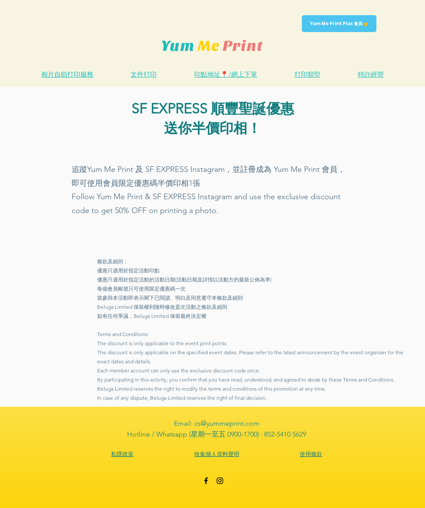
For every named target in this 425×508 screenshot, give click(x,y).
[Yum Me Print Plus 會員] (339, 23)
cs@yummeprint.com (226, 423)
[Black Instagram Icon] (220, 480)
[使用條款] (311, 454)
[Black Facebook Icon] (206, 480)
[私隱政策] (122, 454)
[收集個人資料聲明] (217, 454)
